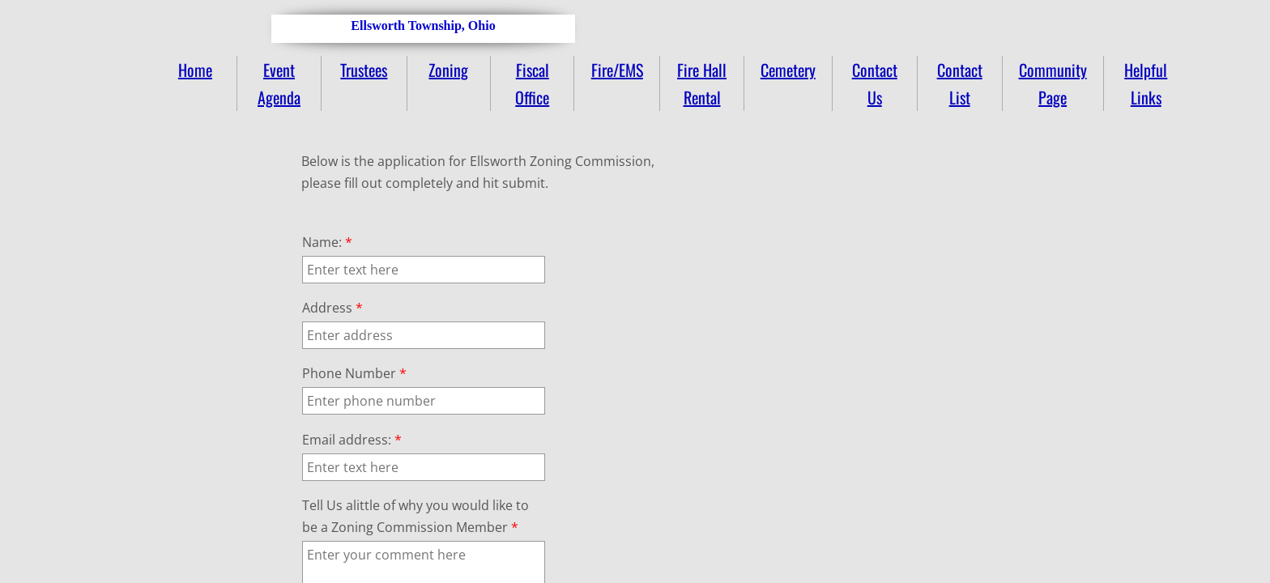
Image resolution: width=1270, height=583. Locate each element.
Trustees (363, 69)
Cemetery (788, 69)
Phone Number (354, 373)
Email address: (352, 440)
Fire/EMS (617, 69)
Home (195, 69)
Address (332, 308)
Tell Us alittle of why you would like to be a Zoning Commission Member (415, 516)
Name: (327, 242)
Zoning (448, 69)
